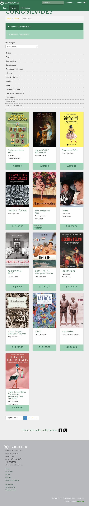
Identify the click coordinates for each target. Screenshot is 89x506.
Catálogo (8, 477)
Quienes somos (10, 487)
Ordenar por (10, 43)
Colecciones (10, 97)
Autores (8, 474)
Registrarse (25, 34)
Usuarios (70, 3)
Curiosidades (11, 65)
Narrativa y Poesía (13, 89)
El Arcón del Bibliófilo (14, 105)
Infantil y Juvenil (12, 77)
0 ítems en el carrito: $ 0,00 (19, 27)
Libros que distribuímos (15, 93)
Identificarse (13, 34)
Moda (8, 85)
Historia (9, 73)
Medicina (9, 81)
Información (26, 8)
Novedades (10, 101)
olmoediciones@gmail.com (14, 465)
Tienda (14, 8)
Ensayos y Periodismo (14, 69)
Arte (7, 57)
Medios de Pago (10, 490)
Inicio (5, 8)
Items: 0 (81, 3)
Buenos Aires (11, 61)
